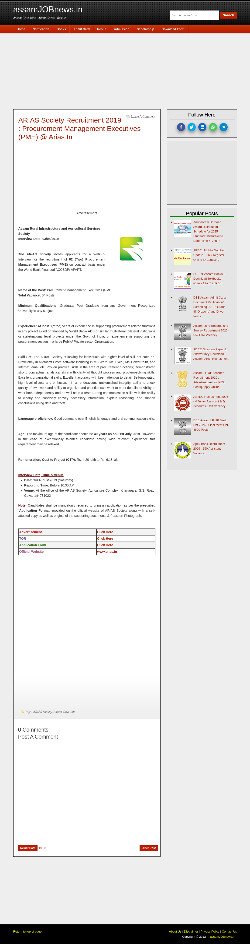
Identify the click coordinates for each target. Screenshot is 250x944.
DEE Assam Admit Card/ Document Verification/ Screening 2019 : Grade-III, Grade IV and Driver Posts (209, 307)
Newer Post (27, 848)
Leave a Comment (143, 116)
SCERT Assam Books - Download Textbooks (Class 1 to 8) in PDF (209, 278)
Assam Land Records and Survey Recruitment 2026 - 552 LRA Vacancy (211, 330)
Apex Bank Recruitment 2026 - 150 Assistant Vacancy (209, 448)
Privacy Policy (210, 931)
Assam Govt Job (64, 712)
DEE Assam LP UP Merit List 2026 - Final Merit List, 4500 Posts (211, 425)
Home (42, 848)
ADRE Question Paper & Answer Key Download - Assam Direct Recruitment (211, 354)
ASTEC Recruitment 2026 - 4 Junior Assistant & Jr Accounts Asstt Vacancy (210, 401)
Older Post (149, 848)
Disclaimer (191, 931)
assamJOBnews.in (48, 9)
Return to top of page (27, 931)
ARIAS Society (42, 712)
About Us (175, 931)
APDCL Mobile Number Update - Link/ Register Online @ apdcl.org (209, 255)
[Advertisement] (127, 70)
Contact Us (229, 931)
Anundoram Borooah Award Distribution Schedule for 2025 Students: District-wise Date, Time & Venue (208, 231)
